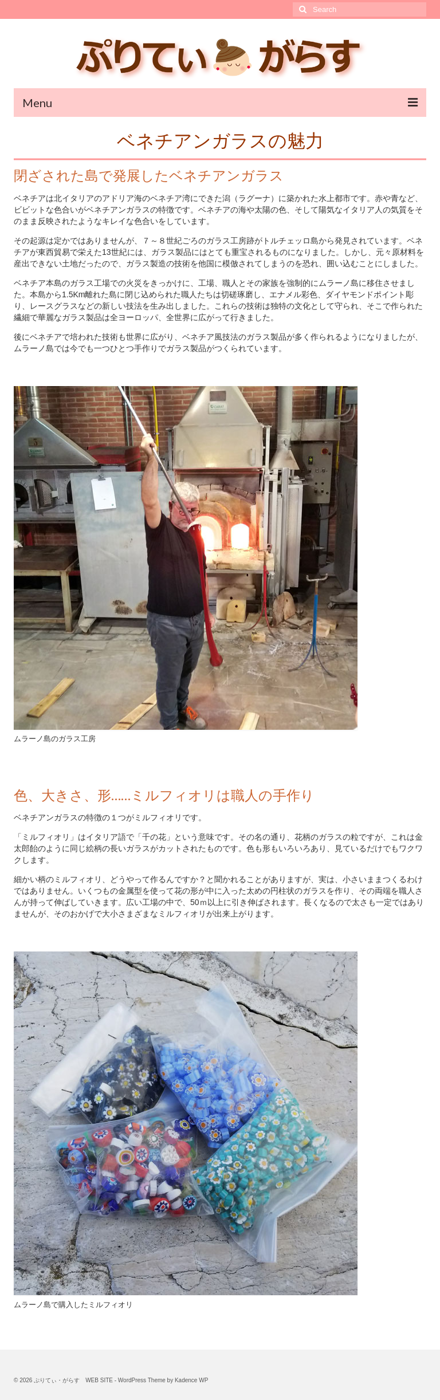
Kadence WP (191, 1380)
